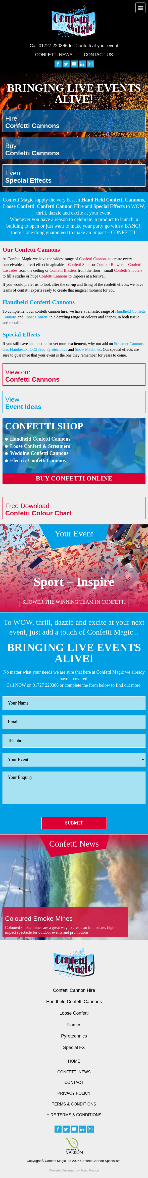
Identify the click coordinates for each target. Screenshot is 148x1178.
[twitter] (66, 63)
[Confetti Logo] (74, 21)
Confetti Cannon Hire (60, 206)
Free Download (74, 509)
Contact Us (98, 54)
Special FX (74, 1047)
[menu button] (140, 8)
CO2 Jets (37, 349)
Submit (74, 822)
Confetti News (54, 54)
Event (74, 177)
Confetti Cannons (93, 259)
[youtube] (74, 63)
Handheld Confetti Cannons (74, 1001)
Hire (74, 122)
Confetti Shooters (128, 270)
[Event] (74, 760)
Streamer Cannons (128, 343)
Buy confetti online (74, 478)
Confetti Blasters (63, 270)
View (74, 403)
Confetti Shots (79, 264)
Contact (73, 1082)
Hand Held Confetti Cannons (112, 199)
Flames (74, 1024)
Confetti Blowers (110, 264)
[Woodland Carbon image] (74, 1146)
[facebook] (58, 63)
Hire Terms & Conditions (73, 1115)
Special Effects (109, 206)
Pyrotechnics (56, 349)
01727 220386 (53, 45)
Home (74, 1061)
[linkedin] (82, 63)
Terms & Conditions (74, 1104)
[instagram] (90, 63)
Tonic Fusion (90, 1170)
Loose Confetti (18, 206)
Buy (74, 149)
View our (74, 376)
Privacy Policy (74, 1093)
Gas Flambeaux (15, 349)
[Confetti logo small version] (74, 962)
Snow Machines (88, 349)
